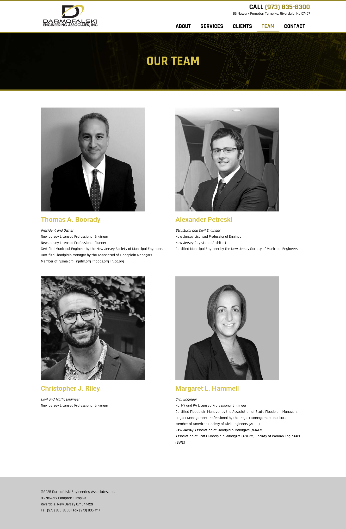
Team (268, 26)
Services (211, 26)
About (183, 26)
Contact (294, 26)
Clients (242, 26)
